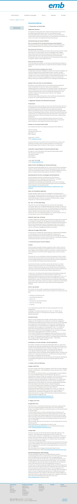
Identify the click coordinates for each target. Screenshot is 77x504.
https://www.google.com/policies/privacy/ (41, 427)
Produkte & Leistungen (30, 15)
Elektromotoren (25, 486)
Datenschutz (64, 500)
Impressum (65, 499)
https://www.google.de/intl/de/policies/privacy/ (55, 449)
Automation (24, 490)
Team (11, 487)
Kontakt (63, 15)
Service (44, 15)
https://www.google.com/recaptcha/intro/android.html (40, 397)
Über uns (11, 486)
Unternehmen (15, 15)
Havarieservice (41, 489)
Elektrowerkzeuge (25, 487)
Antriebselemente (25, 492)
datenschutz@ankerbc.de (37, 162)
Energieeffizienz (25, 493)
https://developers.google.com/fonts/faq (37, 426)
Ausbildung (12, 489)
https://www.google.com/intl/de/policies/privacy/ (39, 396)
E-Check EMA (24, 495)
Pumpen (23, 489)
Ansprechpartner (63, 486)
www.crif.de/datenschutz (34, 477)
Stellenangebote (13, 490)
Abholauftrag (16, 28)
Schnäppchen (12, 492)
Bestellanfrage (41, 487)
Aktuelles (53, 15)
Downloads (41, 490)
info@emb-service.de (36, 139)
